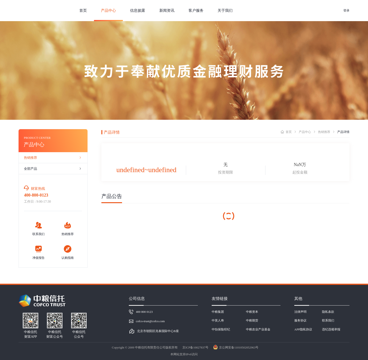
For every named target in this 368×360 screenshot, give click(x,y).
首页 (289, 131)
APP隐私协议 (303, 329)
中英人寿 (218, 320)
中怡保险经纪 (221, 329)
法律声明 (300, 311)
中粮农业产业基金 (258, 329)
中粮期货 (252, 320)
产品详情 (343, 131)
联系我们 (328, 320)
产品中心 (305, 131)
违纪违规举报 (331, 329)
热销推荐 (324, 131)
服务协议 (300, 320)
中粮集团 (218, 311)
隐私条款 (328, 311)
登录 (346, 10)
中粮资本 (252, 311)
